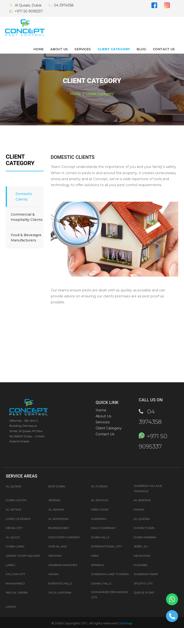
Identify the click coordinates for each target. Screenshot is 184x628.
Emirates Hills (60, 583)
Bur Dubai (56, 486)
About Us (59, 49)
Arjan (53, 574)
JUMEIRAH (98, 519)
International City (106, 546)
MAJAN (139, 509)
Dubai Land (15, 546)
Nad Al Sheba (17, 592)
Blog (141, 49)
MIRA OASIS (99, 509)
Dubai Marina (145, 537)
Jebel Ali (141, 546)
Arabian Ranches (62, 565)
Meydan (54, 555)
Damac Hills (101, 583)
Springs (97, 565)
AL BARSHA (142, 500)
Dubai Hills (100, 537)
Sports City (143, 583)
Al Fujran (99, 486)
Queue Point (144, 592)
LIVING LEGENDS (18, 519)
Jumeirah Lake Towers (110, 574)
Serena (54, 500)
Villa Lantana (59, 592)
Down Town (144, 528)
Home (38, 49)
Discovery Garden (64, 537)
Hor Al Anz (57, 546)
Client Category (114, 49)
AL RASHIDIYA (58, 519)
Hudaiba (141, 565)
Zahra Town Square (23, 555)
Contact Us (164, 49)
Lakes (10, 565)
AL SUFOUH (99, 500)
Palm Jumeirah (103, 528)
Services (83, 49)
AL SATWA (13, 509)
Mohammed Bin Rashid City (109, 594)
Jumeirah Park (146, 574)
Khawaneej (15, 583)
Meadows (142, 555)
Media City (14, 528)
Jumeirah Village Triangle (148, 488)
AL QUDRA (142, 519)
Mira (95, 555)
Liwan (11, 606)
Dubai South (16, 500)
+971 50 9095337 (29, 11)
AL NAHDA (56, 509)
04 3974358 (64, 5)
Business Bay (58, 528)
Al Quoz (13, 537)
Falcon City (15, 574)
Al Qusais (13, 486)
